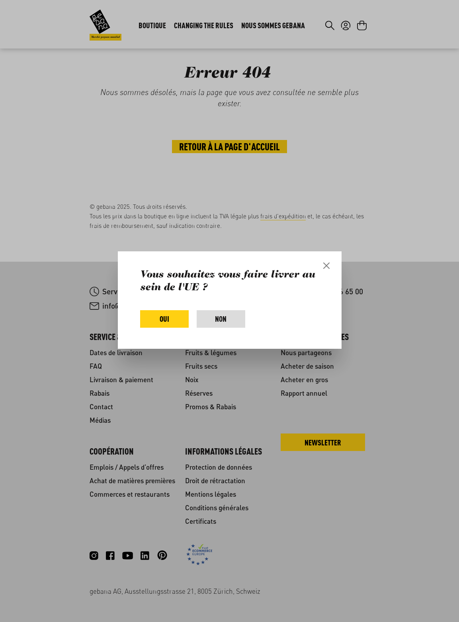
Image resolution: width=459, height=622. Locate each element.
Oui (164, 318)
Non (221, 318)
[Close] (326, 265)
